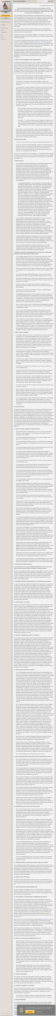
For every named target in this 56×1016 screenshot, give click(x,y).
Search (3, 24)
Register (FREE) (6, 15)
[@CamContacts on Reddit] (7, 1013)
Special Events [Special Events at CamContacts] (4, 32)
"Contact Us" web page (46, 997)
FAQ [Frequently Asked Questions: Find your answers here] (1, 35)
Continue (30, 1011)
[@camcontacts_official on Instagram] (9, 1013)
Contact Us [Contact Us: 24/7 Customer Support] (3, 39)
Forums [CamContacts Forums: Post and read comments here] (2, 30)
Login (5, 18)
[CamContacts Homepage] (5, 7)
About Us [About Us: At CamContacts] (2, 37)
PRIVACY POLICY (46, 23)
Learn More (39, 1011)
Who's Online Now (6, 22)
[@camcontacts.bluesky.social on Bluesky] (5, 1013)
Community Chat (4, 28)
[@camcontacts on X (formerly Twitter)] (2, 1013)
